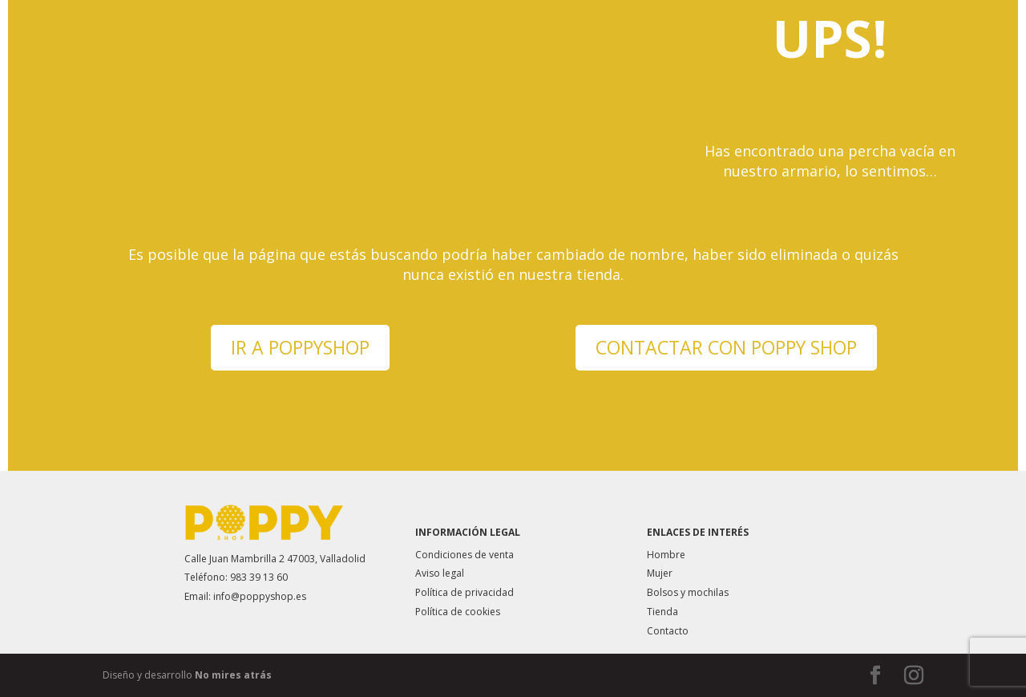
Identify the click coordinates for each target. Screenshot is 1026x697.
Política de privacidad (464, 592)
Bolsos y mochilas (688, 592)
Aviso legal (439, 573)
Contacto (668, 631)
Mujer (660, 573)
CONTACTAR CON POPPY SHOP (726, 347)
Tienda (662, 611)
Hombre (666, 554)
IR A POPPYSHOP (300, 347)
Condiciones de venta (464, 554)
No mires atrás (233, 675)
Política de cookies (457, 611)
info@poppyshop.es (259, 596)
